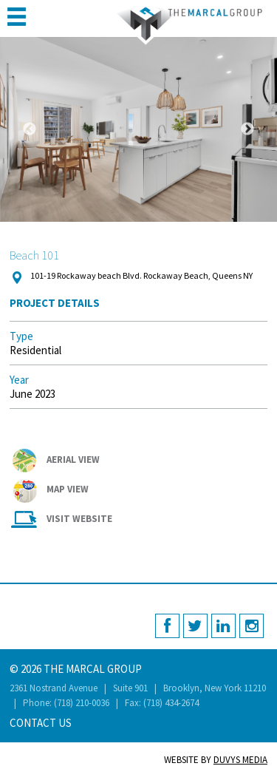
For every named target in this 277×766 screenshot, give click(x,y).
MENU (16, 16)
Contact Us (41, 723)
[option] (138, 129)
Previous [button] (29, 129)
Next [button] (247, 129)
